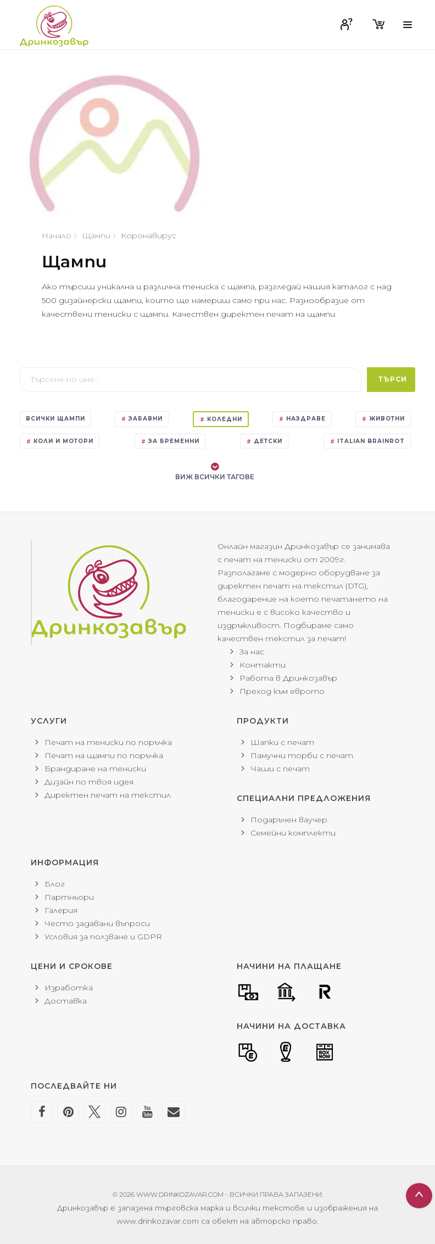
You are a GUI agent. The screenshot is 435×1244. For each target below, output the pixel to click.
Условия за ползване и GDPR (103, 937)
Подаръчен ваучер (288, 820)
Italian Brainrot (367, 441)
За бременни (170, 441)
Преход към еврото (282, 691)
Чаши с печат (280, 769)
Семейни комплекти (293, 833)
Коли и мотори (59, 441)
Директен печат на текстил (107, 795)
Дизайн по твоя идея (88, 782)
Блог (54, 884)
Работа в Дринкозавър (288, 678)
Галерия (60, 910)
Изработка (68, 988)
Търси (392, 379)
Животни (383, 418)
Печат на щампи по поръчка (103, 755)
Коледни (220, 419)
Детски (264, 441)
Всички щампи (55, 418)
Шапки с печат (282, 742)
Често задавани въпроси (97, 923)
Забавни (142, 418)
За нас (251, 652)
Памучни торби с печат (301, 755)
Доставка (65, 1001)
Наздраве (302, 418)
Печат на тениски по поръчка (108, 742)
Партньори (69, 897)
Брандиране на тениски (95, 769)
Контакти (262, 665)
